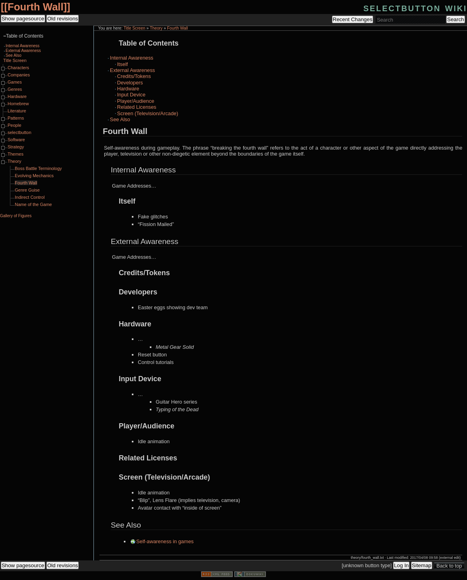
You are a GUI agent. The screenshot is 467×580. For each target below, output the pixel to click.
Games (15, 82)
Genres (15, 89)
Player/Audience (135, 101)
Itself (122, 64)
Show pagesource (23, 19)
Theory (156, 28)
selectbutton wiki (415, 7)
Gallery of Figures (16, 216)
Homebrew (18, 103)
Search (455, 19)
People (14, 125)
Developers (130, 83)
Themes (16, 154)
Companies (19, 74)
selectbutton (19, 132)
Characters (18, 67)
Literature (17, 110)
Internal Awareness (131, 58)
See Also (120, 119)
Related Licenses (136, 107)
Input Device (131, 95)
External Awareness (132, 70)
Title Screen (134, 28)
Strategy (16, 146)
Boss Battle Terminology (38, 168)
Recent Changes (352, 19)
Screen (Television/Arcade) (147, 113)
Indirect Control (30, 197)
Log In (401, 565)
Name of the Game (33, 204)
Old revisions (62, 19)
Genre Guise (27, 190)
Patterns (16, 118)
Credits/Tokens (134, 76)
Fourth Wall (36, 6)
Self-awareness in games (165, 541)
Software (16, 139)
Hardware (128, 89)
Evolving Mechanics (34, 175)
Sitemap (421, 565)
